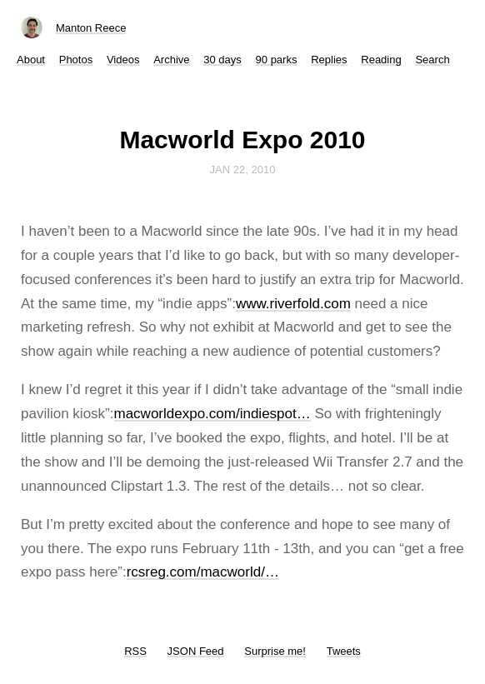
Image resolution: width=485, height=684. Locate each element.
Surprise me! (275, 651)
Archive (171, 59)
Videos (123, 59)
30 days (222, 59)
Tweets (344, 651)
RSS (135, 651)
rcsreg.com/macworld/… (203, 572)
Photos (75, 59)
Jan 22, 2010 (243, 169)
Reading (381, 59)
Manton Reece (91, 28)
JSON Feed (196, 651)
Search (432, 59)
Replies (329, 59)
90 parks (277, 59)
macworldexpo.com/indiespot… (212, 414)
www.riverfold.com (293, 304)
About (31, 59)
